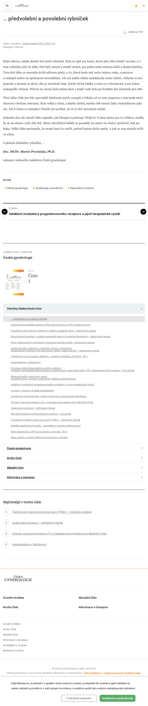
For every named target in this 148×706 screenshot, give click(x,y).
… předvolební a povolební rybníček (29, 319)
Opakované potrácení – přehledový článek (33, 408)
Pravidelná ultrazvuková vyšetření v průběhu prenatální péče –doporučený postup (53, 330)
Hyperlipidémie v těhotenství (26, 362)
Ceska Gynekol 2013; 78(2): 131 (39, 43)
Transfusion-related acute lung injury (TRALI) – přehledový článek (45, 420)
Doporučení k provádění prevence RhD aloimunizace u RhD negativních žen (50, 324)
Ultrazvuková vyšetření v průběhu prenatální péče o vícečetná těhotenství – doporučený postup (60, 336)
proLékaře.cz (19, 7)
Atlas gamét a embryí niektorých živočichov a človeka (39, 437)
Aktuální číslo (15, 467)
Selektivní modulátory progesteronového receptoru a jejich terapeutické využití (64, 214)
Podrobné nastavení (79, 698)
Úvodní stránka (13, 598)
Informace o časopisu (21, 477)
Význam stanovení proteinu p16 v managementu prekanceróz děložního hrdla (52, 402)
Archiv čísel (14, 458)
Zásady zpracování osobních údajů (122, 673)
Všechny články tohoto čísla (24, 308)
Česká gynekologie (19, 448)
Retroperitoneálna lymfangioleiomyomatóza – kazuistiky (41, 414)
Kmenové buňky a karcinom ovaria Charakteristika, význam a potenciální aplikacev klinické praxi (43, 377)
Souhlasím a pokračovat (117, 698)
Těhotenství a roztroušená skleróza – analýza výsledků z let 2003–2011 (49, 356)
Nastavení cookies (13, 651)
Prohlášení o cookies (15, 645)
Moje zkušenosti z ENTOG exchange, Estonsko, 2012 (39, 431)
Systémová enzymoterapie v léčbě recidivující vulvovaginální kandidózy (49, 396)
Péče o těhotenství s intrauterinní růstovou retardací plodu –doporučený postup (53, 342)
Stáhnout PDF (132, 32)
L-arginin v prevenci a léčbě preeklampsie (32, 390)
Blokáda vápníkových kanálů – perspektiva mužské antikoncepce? (46, 425)
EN (143, 6)
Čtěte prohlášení (92, 673)
